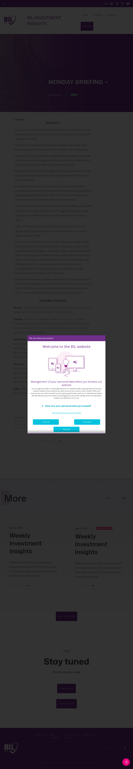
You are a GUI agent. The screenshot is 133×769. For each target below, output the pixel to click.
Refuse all (66, 431)
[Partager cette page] (126, 762)
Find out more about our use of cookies (66, 415)
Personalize (87, 424)
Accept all (45, 424)
